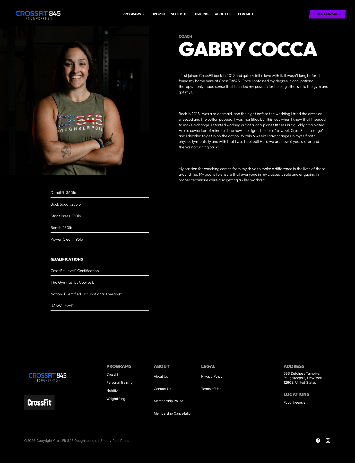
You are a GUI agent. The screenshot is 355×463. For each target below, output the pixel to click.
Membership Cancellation (173, 413)
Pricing (201, 14)
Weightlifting (115, 399)
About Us (161, 376)
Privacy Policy (212, 376)
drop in (158, 14)
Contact (246, 14)
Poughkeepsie (294, 402)
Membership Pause (168, 401)
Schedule (180, 14)
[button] (134, 14)
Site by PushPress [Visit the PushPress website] (114, 440)
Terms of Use (211, 389)
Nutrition (112, 390)
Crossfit (112, 374)
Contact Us (162, 389)
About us (223, 14)
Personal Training (119, 382)
